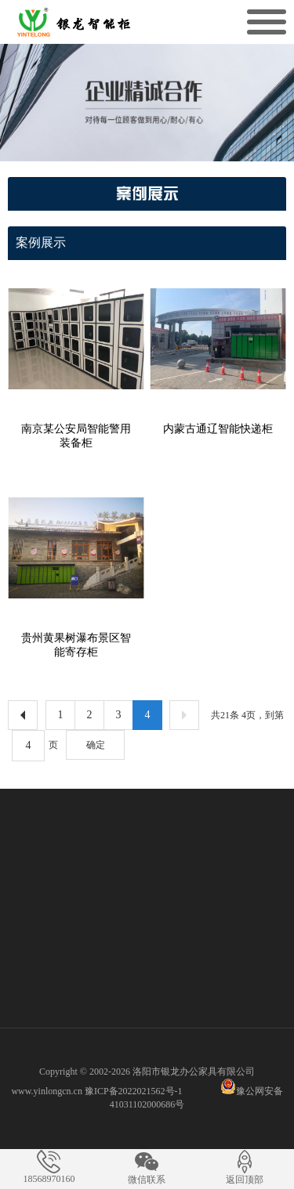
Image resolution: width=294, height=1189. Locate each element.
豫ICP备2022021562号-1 (134, 1091)
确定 (95, 744)
